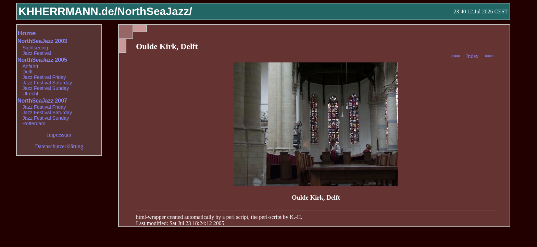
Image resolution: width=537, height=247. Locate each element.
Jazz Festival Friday (44, 77)
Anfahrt (30, 66)
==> (489, 56)
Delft (27, 71)
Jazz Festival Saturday (47, 82)
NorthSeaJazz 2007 (42, 101)
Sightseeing (35, 47)
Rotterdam (33, 123)
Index (473, 56)
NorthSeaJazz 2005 (42, 60)
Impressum (59, 135)
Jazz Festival (36, 53)
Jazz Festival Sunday (45, 88)
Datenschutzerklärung (59, 146)
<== (456, 56)
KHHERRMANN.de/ (67, 11)
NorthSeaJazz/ (154, 11)
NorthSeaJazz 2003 (42, 41)
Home (26, 33)
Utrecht (30, 93)
